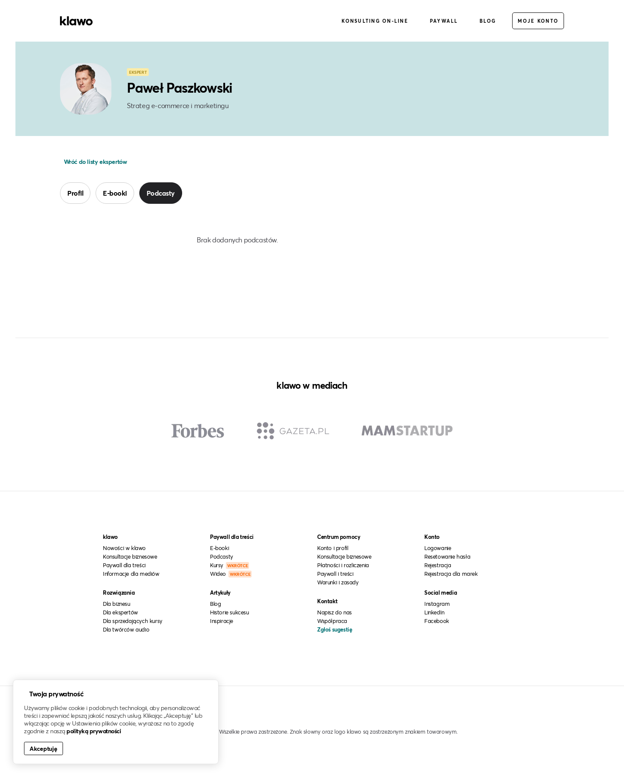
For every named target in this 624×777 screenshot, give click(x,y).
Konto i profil (332, 548)
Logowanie (437, 548)
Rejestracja (437, 565)
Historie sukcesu (229, 612)
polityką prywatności (93, 731)
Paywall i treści (335, 573)
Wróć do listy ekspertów (94, 161)
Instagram (437, 604)
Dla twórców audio (126, 629)
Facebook (436, 621)
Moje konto (538, 21)
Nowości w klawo (124, 548)
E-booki (115, 192)
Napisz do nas (334, 612)
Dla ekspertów (120, 612)
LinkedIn (434, 612)
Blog (488, 21)
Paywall (444, 21)
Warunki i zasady (338, 582)
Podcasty (161, 192)
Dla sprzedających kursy (132, 621)
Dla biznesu (116, 604)
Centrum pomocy (338, 537)
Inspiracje (221, 621)
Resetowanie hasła (447, 556)
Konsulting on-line (375, 21)
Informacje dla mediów (131, 573)
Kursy (229, 565)
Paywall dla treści (124, 565)
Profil (75, 192)
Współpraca (332, 621)
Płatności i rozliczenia (343, 565)
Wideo (231, 573)
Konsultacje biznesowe (130, 556)
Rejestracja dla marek (451, 573)
